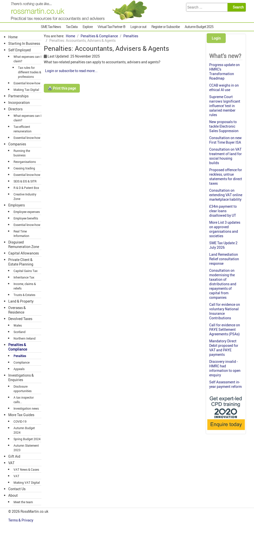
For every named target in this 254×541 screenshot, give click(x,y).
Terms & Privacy (21, 520)
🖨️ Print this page (62, 88)
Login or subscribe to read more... (71, 70)
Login (216, 38)
